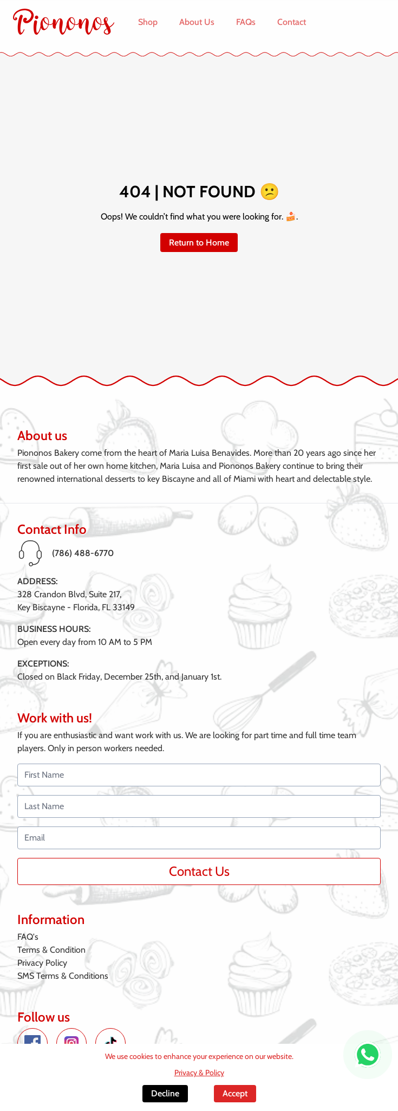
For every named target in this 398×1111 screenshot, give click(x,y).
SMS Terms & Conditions (62, 976)
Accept (235, 1093)
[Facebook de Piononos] (32, 1043)
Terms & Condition (51, 950)
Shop (148, 22)
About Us (196, 22)
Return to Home (199, 242)
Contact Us (199, 871)
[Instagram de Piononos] (71, 1043)
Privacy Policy (42, 963)
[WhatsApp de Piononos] (368, 1055)
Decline (165, 1093)
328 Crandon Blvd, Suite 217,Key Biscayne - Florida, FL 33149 (76, 600)
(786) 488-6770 (83, 553)
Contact (291, 22)
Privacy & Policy (199, 1072)
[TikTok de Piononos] (110, 1043)
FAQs (246, 22)
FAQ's (27, 937)
